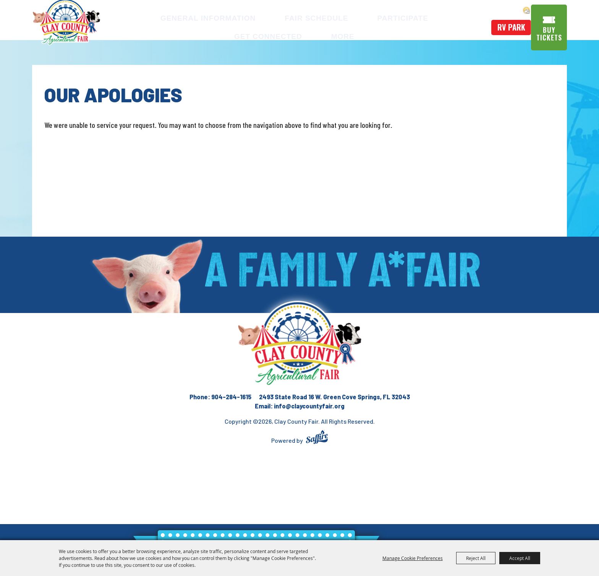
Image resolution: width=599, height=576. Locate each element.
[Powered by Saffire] (317, 438)
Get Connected (430, 16)
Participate (354, 16)
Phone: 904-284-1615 (220, 396)
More (301, 35)
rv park (509, 25)
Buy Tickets (551, 32)
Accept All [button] (519, 558)
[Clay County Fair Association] (299, 343)
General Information (187, 16)
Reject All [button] (476, 558)
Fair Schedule (282, 16)
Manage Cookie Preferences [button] (412, 558)
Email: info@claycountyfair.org (300, 406)
